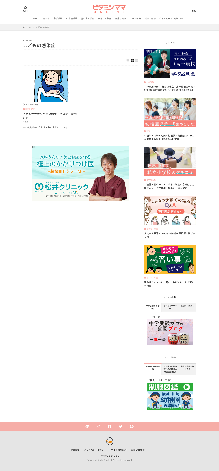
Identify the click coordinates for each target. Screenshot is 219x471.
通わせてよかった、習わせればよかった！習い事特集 (169, 284)
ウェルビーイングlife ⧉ (171, 18)
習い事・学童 (87, 18)
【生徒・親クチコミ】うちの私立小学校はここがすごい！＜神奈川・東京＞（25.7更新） (169, 186)
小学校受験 (71, 18)
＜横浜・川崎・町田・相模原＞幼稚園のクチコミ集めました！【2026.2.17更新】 (169, 137)
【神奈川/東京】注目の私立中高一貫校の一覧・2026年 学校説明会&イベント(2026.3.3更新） (169, 88)
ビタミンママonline (110, 456)
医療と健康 (120, 18)
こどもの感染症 (43, 27)
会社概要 (75, 450)
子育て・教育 (104, 18)
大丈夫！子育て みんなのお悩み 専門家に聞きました (169, 235)
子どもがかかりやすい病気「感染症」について (50, 116)
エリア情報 (135, 18)
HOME (29, 27)
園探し (46, 18)
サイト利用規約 (119, 450)
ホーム (36, 18)
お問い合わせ (138, 450)
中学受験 (58, 18)
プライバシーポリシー (95, 450)
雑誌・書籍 (150, 18)
